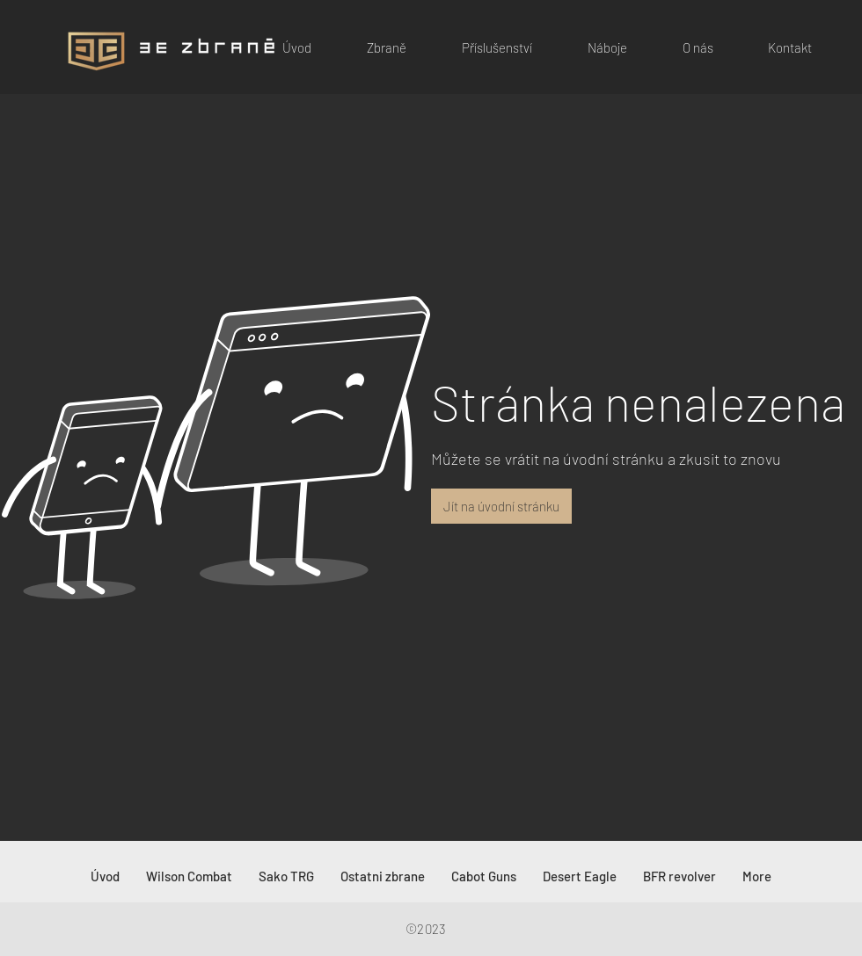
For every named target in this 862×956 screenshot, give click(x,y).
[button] (372, 47)
